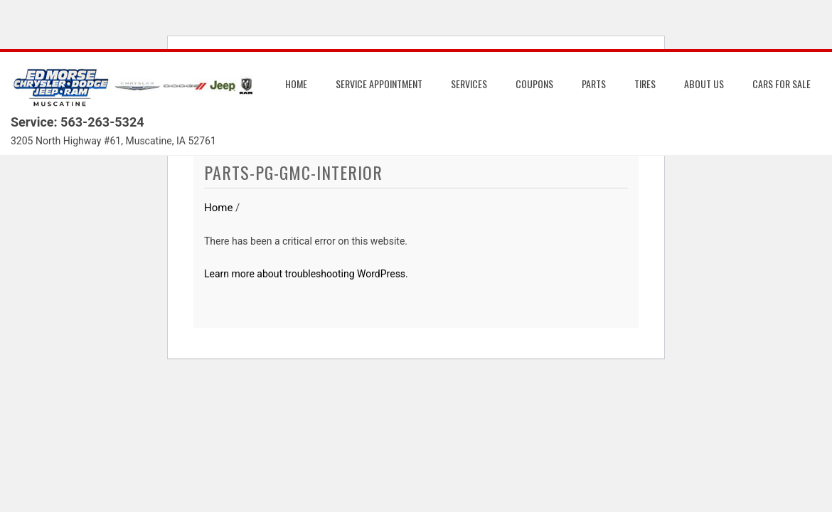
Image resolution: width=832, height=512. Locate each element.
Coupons (534, 83)
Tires (645, 83)
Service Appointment (379, 83)
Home (296, 83)
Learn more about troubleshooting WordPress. (306, 273)
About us (704, 83)
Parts (594, 83)
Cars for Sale (781, 83)
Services (469, 83)
